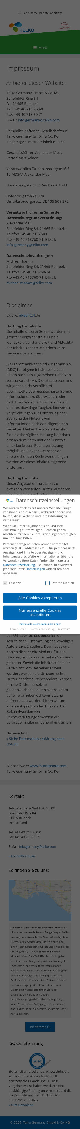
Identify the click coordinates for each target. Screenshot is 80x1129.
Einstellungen (35, 567)
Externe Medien (59, 581)
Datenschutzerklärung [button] (42, 626)
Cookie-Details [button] (18, 626)
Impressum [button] (64, 626)
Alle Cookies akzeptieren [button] (40, 595)
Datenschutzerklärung (19, 563)
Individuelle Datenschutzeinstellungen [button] (40, 621)
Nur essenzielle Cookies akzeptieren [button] (40, 610)
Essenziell (13, 581)
